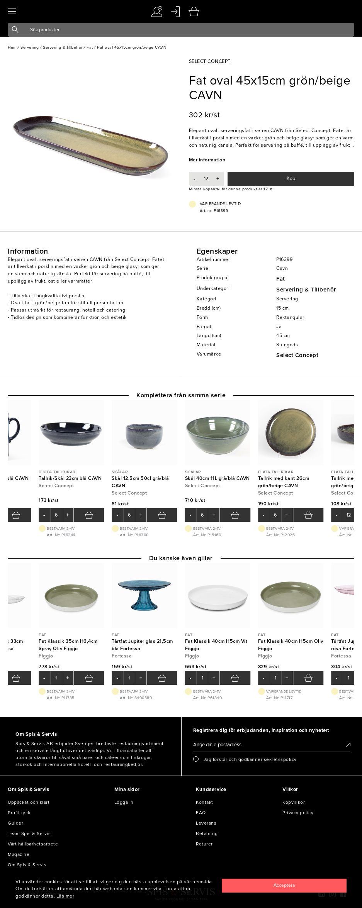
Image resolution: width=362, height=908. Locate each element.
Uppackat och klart (28, 802)
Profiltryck (19, 812)
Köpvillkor (293, 802)
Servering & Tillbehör (306, 289)
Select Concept (297, 355)
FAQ (201, 812)
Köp (291, 178)
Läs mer (65, 896)
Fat (280, 278)
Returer (204, 844)
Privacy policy (297, 812)
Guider (15, 823)
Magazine (18, 854)
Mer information (207, 160)
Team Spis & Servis (29, 833)
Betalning (207, 833)
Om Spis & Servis (27, 864)
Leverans (206, 823)
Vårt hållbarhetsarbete (33, 844)
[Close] (284, 886)
